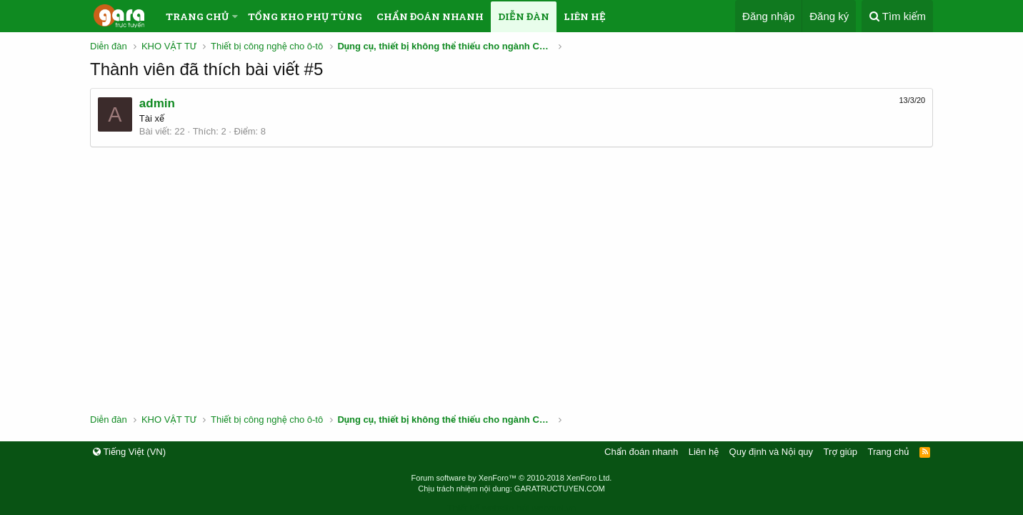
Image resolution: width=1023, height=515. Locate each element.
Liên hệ (585, 16)
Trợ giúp (840, 451)
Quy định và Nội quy (771, 451)
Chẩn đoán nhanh (430, 16)
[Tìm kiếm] (897, 16)
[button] (235, 16)
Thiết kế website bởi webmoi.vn (511, 508)
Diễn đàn (523, 16)
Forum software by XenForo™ (511, 478)
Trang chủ (197, 16)
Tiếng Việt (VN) (129, 451)
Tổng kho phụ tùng (305, 16)
